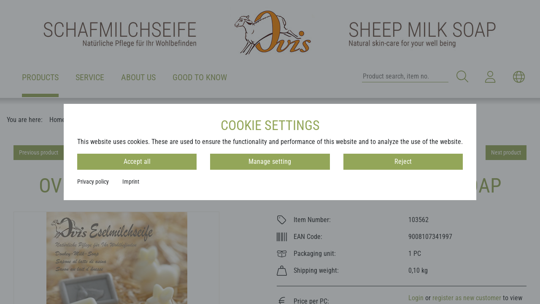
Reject (403, 161)
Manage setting (269, 161)
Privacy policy (93, 181)
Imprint (130, 181)
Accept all (137, 161)
